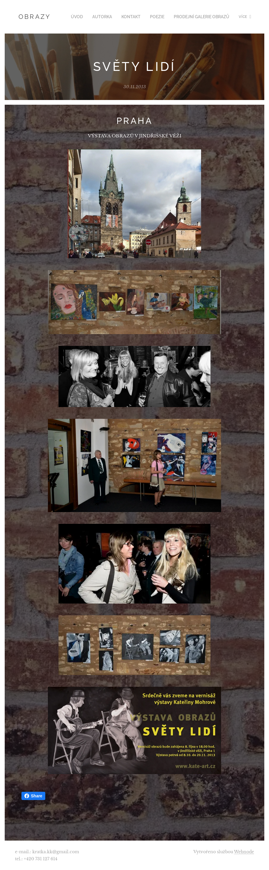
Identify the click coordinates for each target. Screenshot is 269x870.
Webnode (244, 851)
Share (33, 796)
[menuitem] (85, 16)
